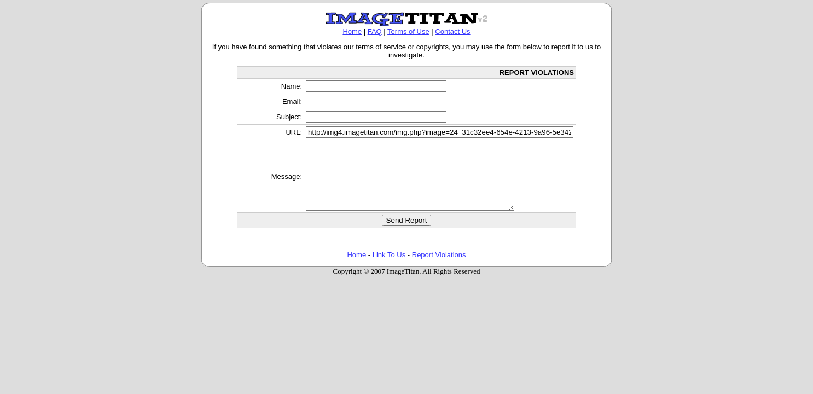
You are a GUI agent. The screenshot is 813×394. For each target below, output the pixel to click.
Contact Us (452, 31)
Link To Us (389, 268)
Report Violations (439, 268)
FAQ (375, 31)
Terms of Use (408, 31)
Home (352, 31)
